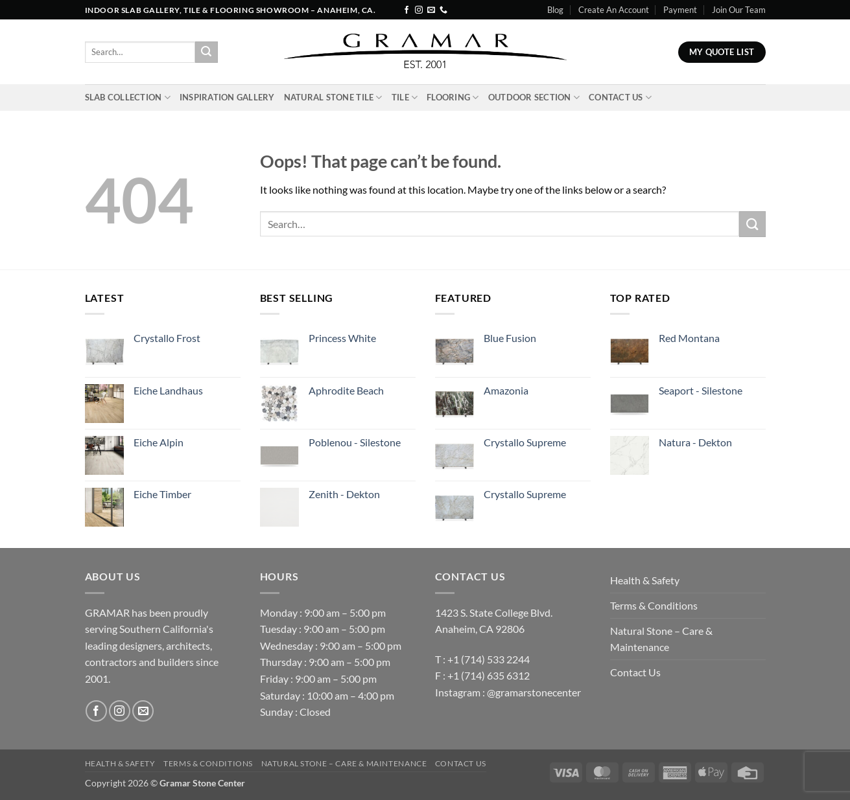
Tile (405, 97)
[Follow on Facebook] (406, 10)
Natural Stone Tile (333, 97)
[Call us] (443, 10)
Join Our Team (739, 10)
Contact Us (620, 97)
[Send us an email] (431, 10)
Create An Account (613, 10)
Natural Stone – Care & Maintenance (661, 639)
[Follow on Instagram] (419, 10)
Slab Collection (128, 97)
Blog (555, 10)
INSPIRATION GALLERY (227, 97)
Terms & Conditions (654, 605)
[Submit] (206, 52)
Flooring (453, 97)
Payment (680, 10)
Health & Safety (644, 580)
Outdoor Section (534, 97)
